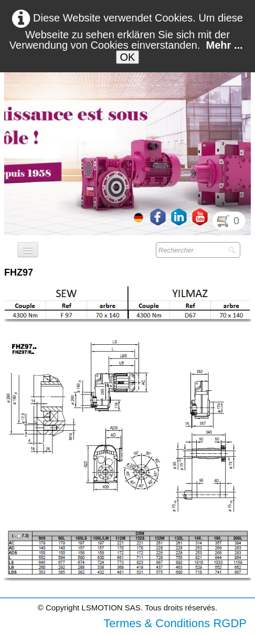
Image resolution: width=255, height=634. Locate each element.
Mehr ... (224, 45)
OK (127, 57)
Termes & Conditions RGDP (175, 623)
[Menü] (27, 249)
